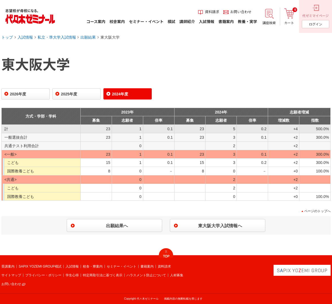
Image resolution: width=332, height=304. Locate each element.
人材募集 (176, 275)
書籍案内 (147, 266)
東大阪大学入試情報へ (220, 225)
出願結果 (88, 37)
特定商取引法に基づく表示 (102, 275)
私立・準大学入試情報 (57, 37)
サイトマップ (11, 275)
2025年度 (69, 94)
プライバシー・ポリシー (43, 275)
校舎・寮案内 (93, 266)
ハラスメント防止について (146, 275)
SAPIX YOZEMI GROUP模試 (40, 266)
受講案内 (8, 266)
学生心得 (72, 275)
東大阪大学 (110, 37)
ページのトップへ (317, 211)
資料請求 (164, 266)
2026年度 (18, 94)
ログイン (315, 24)
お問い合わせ (11, 284)
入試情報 (25, 37)
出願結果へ (117, 225)
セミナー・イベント (121, 266)
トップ (7, 37)
